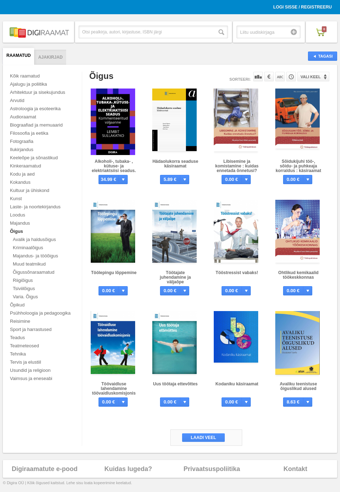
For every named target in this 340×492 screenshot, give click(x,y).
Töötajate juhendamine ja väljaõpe (175, 277)
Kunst (16, 198)
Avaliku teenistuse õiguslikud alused (298, 386)
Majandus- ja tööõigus (35, 255)
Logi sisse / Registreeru (302, 7)
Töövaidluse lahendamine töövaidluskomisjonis (114, 388)
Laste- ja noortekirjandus (35, 206)
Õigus (16, 231)
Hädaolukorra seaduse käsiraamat (175, 164)
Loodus (17, 215)
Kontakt (295, 468)
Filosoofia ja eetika (29, 133)
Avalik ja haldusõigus (34, 239)
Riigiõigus (23, 280)
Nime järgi (280, 76)
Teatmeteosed (24, 345)
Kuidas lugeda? (128, 468)
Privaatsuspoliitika (212, 468)
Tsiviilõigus (24, 288)
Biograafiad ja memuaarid (36, 125)
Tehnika (18, 354)
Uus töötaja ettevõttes (175, 383)
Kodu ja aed (22, 174)
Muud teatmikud (29, 264)
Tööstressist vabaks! (237, 272)
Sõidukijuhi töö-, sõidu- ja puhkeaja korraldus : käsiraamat (298, 166)
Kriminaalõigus (28, 247)
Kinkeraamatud (25, 166)
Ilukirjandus (21, 149)
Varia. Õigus (25, 296)
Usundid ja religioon (30, 370)
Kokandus (20, 182)
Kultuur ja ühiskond (29, 190)
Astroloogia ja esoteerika (35, 108)
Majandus (20, 223)
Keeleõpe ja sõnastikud (34, 157)
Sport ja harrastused (31, 329)
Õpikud (17, 305)
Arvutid (17, 100)
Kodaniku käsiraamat (237, 383)
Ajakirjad (50, 57)
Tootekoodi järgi (291, 76)
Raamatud (18, 55)
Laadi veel (203, 437)
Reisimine (20, 321)
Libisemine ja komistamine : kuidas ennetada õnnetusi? (237, 166)
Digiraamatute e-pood (45, 468)
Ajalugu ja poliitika (28, 84)
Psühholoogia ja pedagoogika (40, 313)
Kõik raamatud (25, 76)
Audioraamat (23, 116)
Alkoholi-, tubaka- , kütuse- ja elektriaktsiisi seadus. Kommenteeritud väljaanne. (114, 170)
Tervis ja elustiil (25, 362)
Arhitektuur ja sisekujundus (37, 92)
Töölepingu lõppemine (114, 272)
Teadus (17, 337)
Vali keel (311, 77)
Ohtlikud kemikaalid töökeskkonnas (298, 275)
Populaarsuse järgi (258, 76)
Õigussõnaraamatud (33, 272)
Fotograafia (21, 141)
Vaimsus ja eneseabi (31, 378)
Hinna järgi (269, 76)
